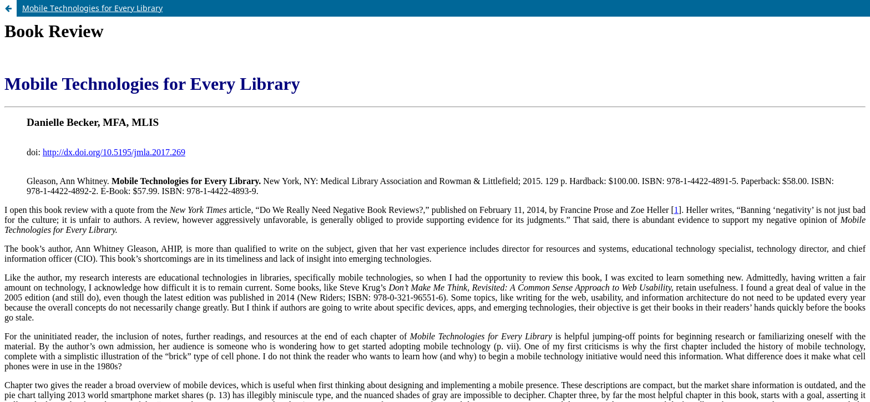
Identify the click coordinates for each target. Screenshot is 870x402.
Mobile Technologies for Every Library (92, 8)
